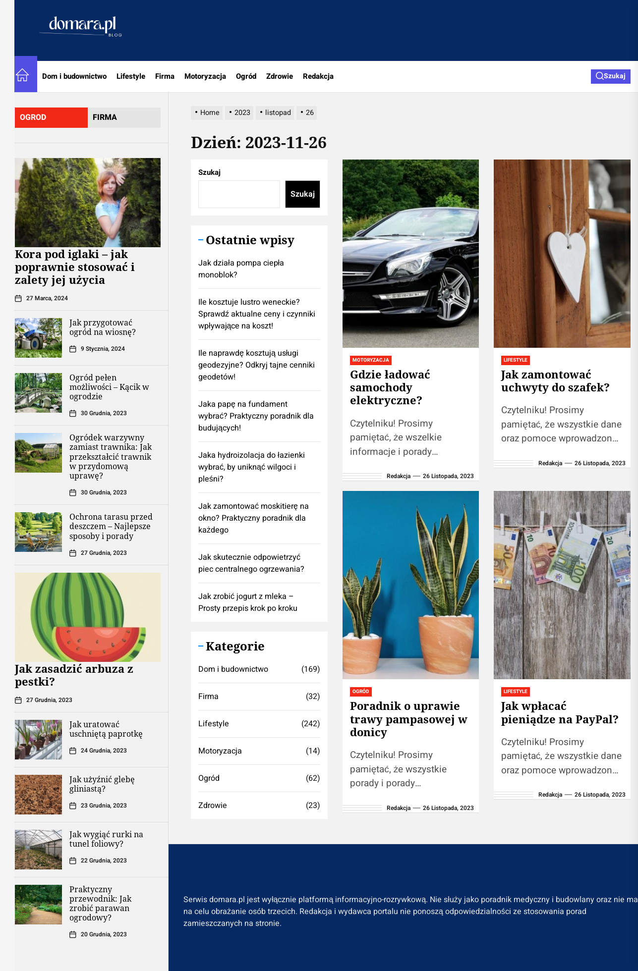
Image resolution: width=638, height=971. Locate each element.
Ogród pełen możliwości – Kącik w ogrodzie (109, 387)
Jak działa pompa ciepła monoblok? (241, 269)
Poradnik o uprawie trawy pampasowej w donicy (408, 718)
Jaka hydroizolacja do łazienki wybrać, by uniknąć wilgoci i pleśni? (251, 467)
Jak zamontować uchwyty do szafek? (555, 380)
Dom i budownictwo (74, 76)
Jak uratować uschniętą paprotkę (106, 729)
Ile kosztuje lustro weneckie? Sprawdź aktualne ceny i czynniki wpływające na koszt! (256, 314)
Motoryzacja (205, 76)
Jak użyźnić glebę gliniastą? (102, 784)
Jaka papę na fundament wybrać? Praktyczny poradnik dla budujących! (256, 416)
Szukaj (209, 172)
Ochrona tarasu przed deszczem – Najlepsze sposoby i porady (111, 526)
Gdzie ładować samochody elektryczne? (390, 387)
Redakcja (318, 76)
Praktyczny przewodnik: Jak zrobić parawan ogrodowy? (100, 903)
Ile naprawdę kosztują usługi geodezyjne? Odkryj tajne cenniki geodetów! (256, 365)
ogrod (33, 117)
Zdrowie (279, 76)
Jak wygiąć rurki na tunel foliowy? (106, 839)
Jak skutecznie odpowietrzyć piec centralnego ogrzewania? (251, 563)
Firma (164, 76)
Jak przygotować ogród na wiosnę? (102, 327)
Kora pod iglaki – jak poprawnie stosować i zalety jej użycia (75, 266)
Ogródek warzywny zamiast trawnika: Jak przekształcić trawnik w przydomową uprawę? (110, 456)
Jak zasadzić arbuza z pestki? (74, 675)
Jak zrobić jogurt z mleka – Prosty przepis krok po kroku (247, 602)
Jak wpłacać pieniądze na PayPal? (560, 712)
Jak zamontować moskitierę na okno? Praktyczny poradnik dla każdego (253, 518)
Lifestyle (130, 76)
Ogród (246, 76)
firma (105, 117)
